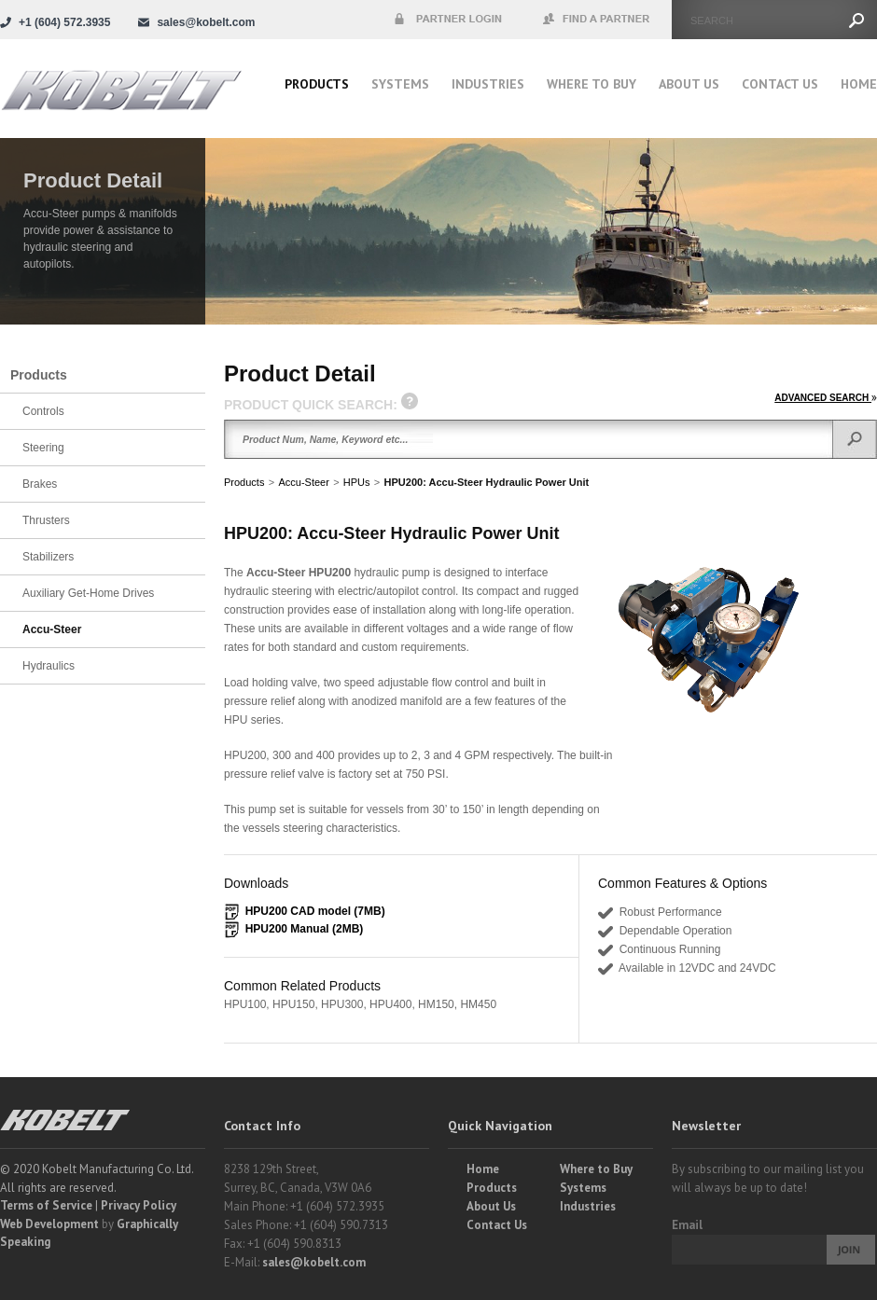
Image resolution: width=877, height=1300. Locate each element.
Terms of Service (46, 1205)
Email (687, 1225)
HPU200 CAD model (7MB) (315, 911)
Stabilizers (48, 556)
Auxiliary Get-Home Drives (88, 593)
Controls (43, 411)
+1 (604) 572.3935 (64, 22)
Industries (488, 84)
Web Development (49, 1224)
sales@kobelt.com (314, 1262)
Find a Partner (597, 19)
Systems (400, 84)
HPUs (356, 482)
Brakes (39, 484)
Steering (43, 447)
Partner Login (447, 19)
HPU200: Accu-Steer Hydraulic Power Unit (487, 482)
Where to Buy (596, 1169)
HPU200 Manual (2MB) (304, 928)
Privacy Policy (138, 1205)
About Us (689, 84)
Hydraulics (48, 665)
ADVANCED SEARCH (825, 398)
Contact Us (780, 84)
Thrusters (46, 520)
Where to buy (591, 84)
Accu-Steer (303, 482)
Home (859, 84)
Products (317, 84)
